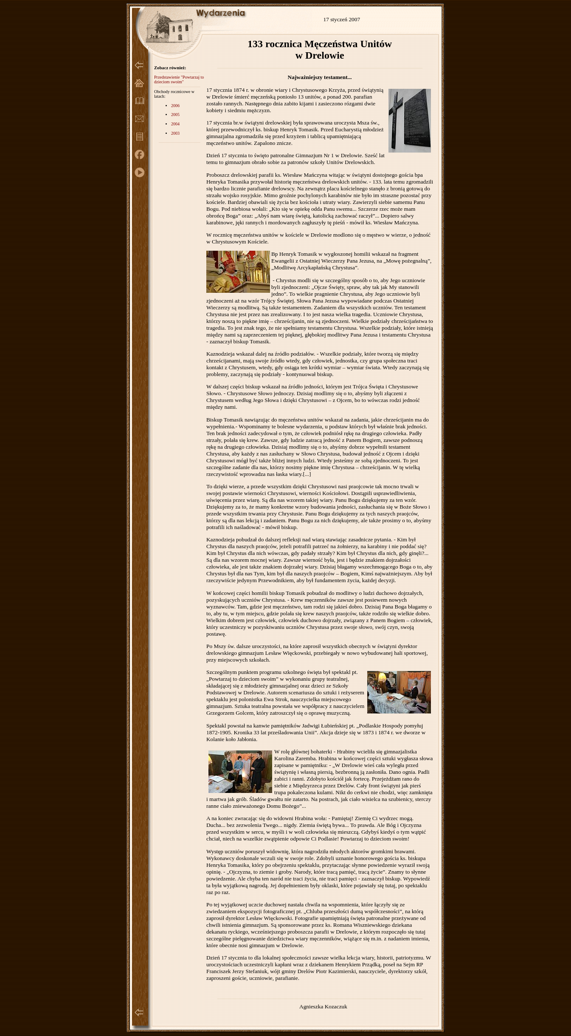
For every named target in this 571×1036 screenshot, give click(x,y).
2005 (175, 114)
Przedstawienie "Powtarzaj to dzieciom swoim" (179, 79)
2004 (175, 124)
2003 (175, 133)
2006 (175, 105)
